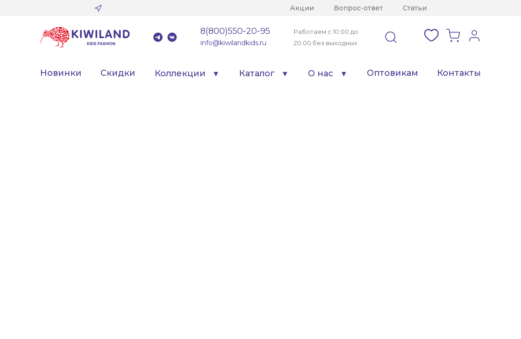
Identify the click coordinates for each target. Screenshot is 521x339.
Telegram (158, 37)
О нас (320, 73)
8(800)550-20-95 (235, 31)
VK (172, 37)
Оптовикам (392, 73)
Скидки (117, 73)
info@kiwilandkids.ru (233, 43)
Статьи (415, 8)
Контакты (459, 73)
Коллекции (180, 73)
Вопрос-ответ (358, 8)
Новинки (61, 73)
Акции (302, 8)
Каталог (257, 73)
